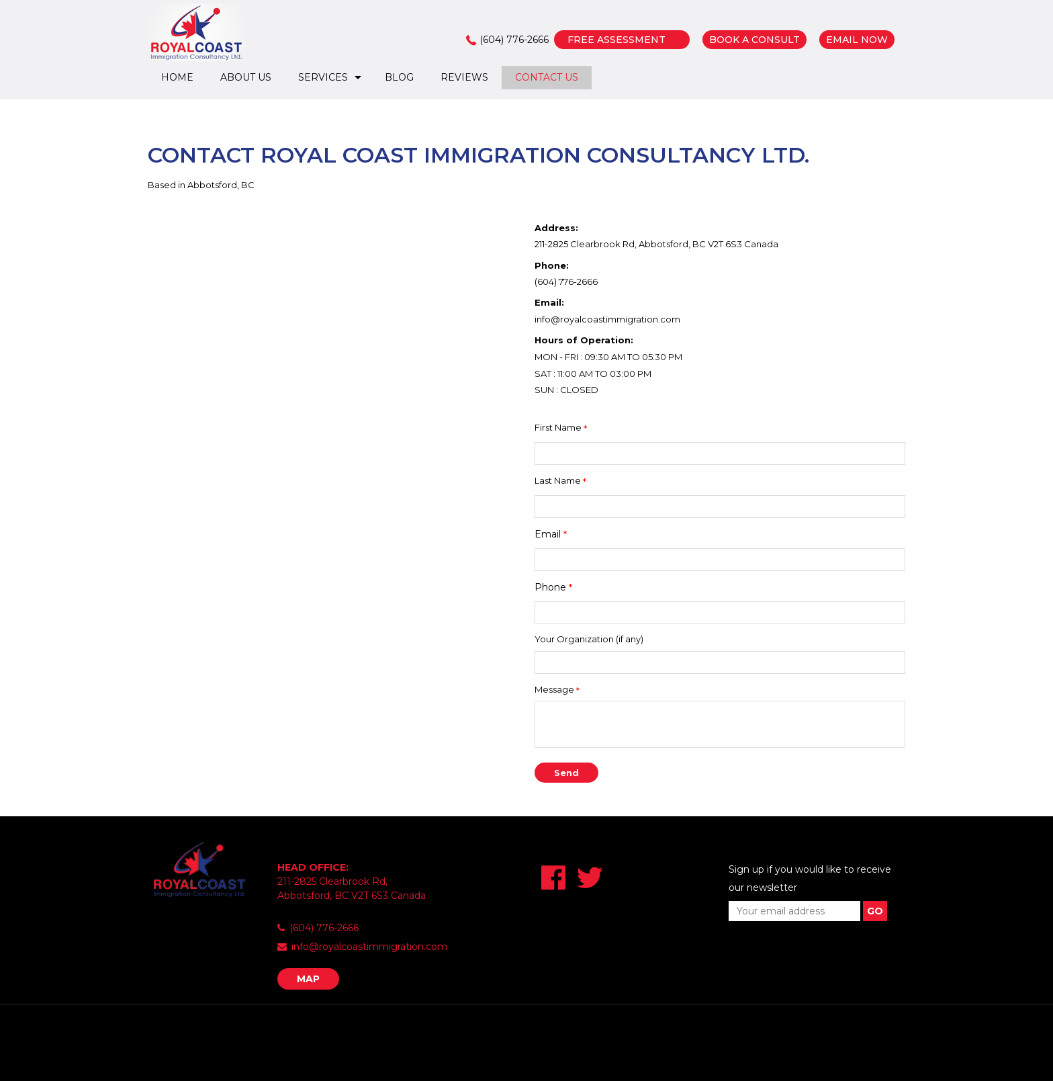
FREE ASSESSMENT (616, 40)
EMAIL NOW (857, 40)
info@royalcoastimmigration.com (607, 319)
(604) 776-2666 (514, 40)
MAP (308, 979)
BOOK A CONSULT (754, 40)
